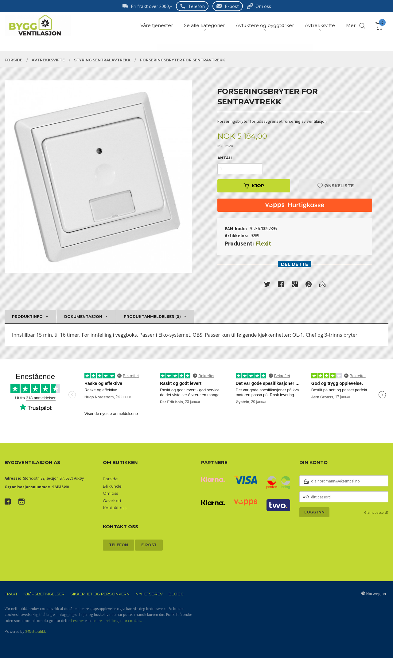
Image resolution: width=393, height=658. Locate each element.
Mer (351, 25)
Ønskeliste (335, 185)
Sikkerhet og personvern (100, 593)
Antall (225, 158)
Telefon (196, 6)
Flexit (263, 243)
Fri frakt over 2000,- (151, 6)
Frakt (11, 593)
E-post (232, 6)
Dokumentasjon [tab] (83, 316)
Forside (110, 478)
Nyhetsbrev (149, 593)
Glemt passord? (376, 512)
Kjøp (254, 185)
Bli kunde (112, 486)
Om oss (263, 6)
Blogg (176, 593)
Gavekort (112, 500)
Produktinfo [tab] (27, 316)
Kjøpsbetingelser (43, 593)
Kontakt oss (114, 507)
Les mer (77, 620)
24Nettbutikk (35, 631)
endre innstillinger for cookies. (117, 620)
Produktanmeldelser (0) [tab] (152, 316)
